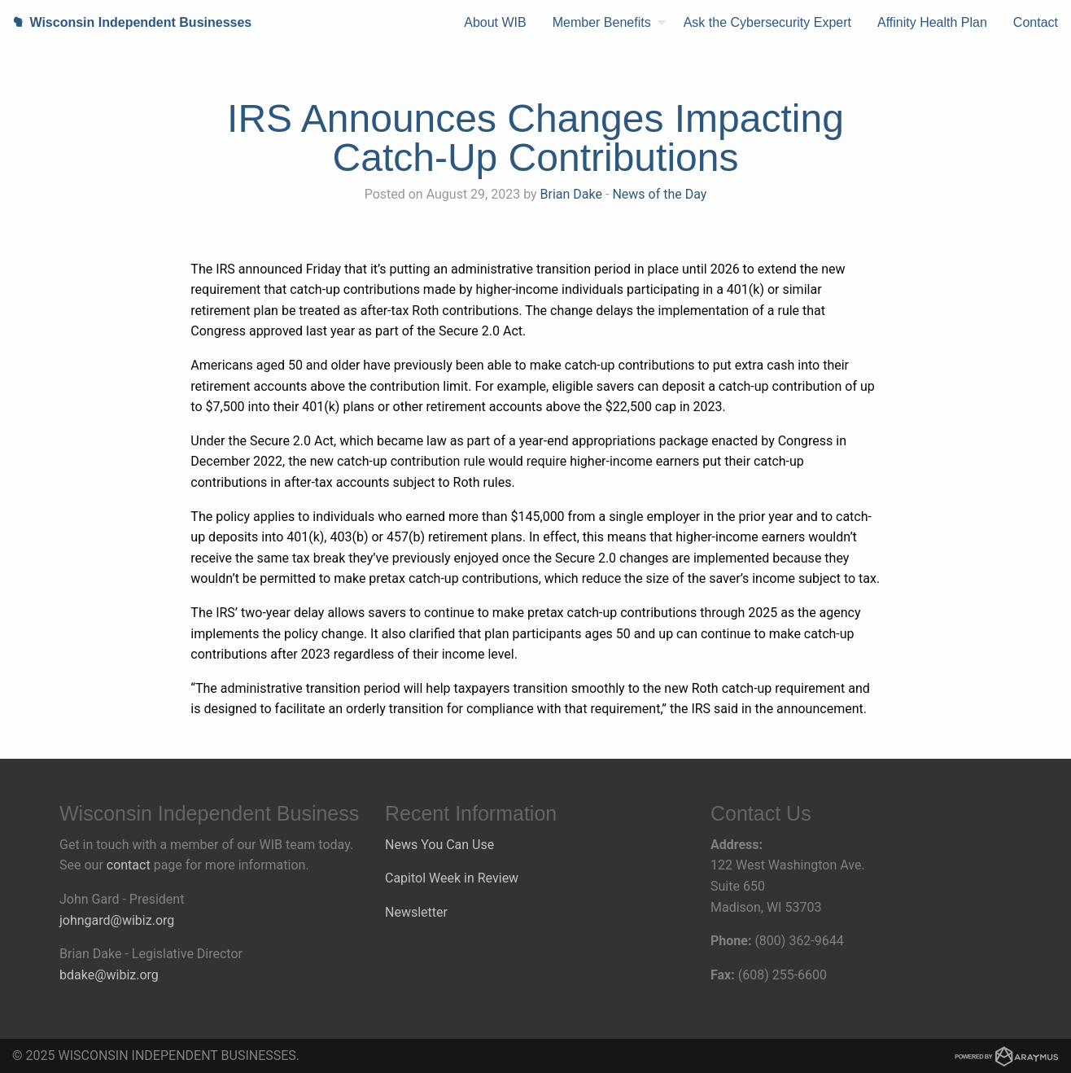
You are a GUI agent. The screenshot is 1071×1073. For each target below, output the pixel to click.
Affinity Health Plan (932, 22)
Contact (1035, 22)
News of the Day (659, 194)
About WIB (495, 22)
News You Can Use (439, 844)
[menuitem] (495, 23)
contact (129, 865)
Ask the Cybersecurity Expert (767, 22)
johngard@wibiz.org (116, 920)
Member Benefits (602, 22)
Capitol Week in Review (451, 878)
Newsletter (416, 912)
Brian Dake (571, 194)
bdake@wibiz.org (109, 975)
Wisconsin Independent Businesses (125, 22)
